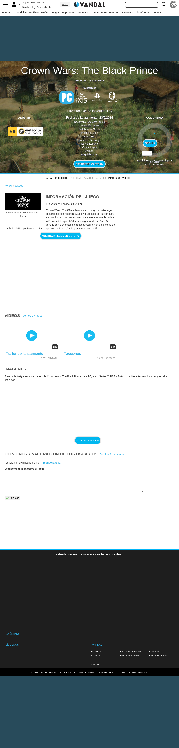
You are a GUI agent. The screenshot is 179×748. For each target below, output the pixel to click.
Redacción (96, 651)
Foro (104, 12)
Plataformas (143, 12)
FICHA (49, 178)
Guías (44, 12)
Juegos (55, 12)
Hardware (127, 12)
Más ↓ (65, 4)
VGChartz (96, 664)
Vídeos (126, 178)
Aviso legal (154, 651)
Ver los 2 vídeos (32, 315)
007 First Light (38, 2)
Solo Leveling (28, 7)
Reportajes (68, 12)
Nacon (96, 125)
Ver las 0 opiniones (112, 454)
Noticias (22, 12)
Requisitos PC (89, 154)
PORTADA (8, 12)
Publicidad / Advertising (131, 651)
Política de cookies (158, 655)
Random (114, 12)
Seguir (150, 143)
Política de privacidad (130, 655)
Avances (83, 12)
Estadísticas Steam (89, 164)
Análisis (34, 12)
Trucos (94, 12)
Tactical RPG (96, 80)
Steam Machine (44, 7)
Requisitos (61, 178)
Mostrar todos (87, 440)
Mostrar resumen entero (60, 235)
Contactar (95, 655)
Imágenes (114, 178)
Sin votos (154, 162)
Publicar (12, 498)
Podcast (157, 12)
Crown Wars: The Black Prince (89, 70)
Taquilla (26, 2)
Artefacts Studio (96, 121)
